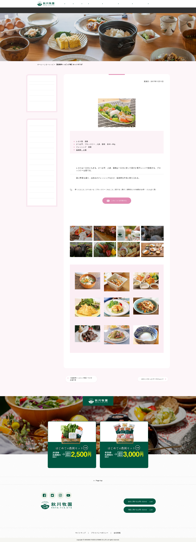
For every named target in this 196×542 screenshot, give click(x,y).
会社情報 (117, 533)
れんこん (110, 189)
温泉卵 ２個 (81, 150)
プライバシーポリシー (99, 533)
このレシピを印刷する (119, 201)
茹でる (117, 189)
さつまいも (90, 189)
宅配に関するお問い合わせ (137, 510)
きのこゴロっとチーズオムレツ (152, 379)
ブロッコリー (101, 189)
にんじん (81, 189)
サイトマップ (80, 533)
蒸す (123, 189)
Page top (99, 480)
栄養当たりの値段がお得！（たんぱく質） (142, 189)
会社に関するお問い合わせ (137, 501)
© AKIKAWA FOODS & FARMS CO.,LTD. (95, 540)
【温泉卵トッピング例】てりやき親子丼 (81, 379)
